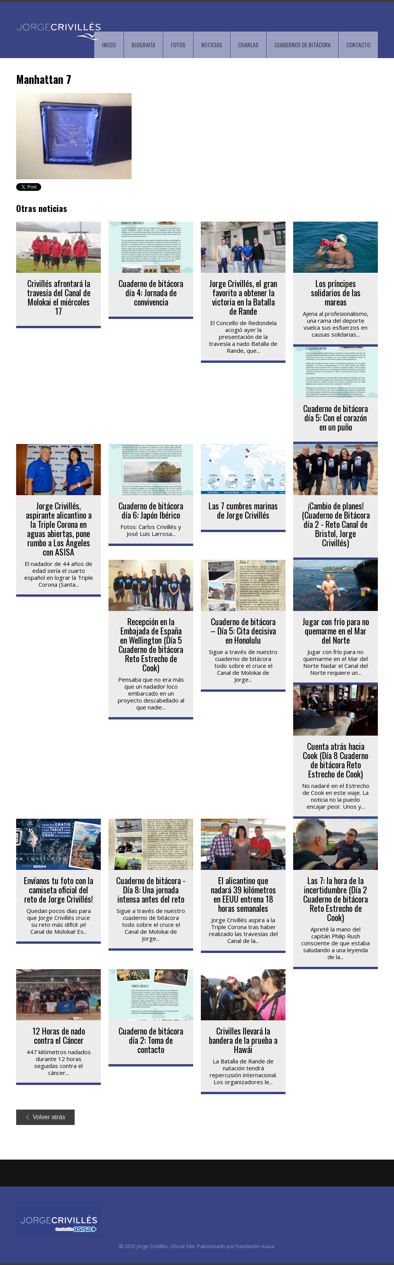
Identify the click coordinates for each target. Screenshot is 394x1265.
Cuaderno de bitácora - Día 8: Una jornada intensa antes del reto (150, 889)
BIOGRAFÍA (143, 44)
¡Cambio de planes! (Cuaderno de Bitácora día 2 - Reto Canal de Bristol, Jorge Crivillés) (336, 524)
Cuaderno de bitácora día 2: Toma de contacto (151, 1040)
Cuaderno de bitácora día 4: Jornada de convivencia (151, 292)
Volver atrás (45, 1117)
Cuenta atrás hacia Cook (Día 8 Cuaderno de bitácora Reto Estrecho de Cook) (335, 760)
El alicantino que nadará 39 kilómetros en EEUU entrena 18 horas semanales (243, 894)
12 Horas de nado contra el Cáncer (58, 1035)
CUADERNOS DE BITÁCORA (302, 44)
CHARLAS (248, 44)
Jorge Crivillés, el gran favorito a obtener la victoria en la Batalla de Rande (243, 297)
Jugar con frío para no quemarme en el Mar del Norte (335, 630)
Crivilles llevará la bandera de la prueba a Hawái (243, 1040)
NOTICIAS (211, 44)
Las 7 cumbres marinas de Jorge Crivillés (243, 510)
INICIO (109, 44)
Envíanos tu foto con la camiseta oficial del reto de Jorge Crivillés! (58, 889)
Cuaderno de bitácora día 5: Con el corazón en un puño (335, 417)
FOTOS (178, 44)
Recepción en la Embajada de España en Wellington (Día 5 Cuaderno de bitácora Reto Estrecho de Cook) (151, 644)
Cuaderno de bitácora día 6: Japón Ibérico (151, 510)
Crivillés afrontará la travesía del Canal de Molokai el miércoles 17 (58, 297)
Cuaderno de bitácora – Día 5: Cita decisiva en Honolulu (243, 630)
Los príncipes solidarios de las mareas (336, 292)
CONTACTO (358, 44)
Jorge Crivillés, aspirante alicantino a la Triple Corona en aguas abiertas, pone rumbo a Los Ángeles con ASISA (59, 528)
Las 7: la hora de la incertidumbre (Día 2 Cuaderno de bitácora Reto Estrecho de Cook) (335, 898)
